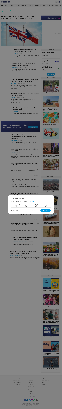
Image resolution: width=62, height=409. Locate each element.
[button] (15, 210)
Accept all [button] (45, 210)
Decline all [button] (34, 210)
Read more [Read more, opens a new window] (32, 201)
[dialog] (31, 204)
